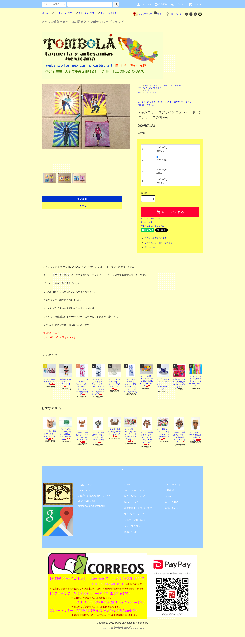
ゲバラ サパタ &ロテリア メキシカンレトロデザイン (164, 85)
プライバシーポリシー (135, 514)
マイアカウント (173, 484)
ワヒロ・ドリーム (151, 93)
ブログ (160, 14)
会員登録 (161, 4)
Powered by (122, 628)
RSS (126, 532)
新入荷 (147, 90)
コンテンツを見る (106, 13)
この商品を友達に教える (153, 238)
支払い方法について (134, 490)
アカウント (144, 4)
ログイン (177, 4)
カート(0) (195, 4)
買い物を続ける (149, 247)
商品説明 (82, 199)
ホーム (45, 13)
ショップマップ (142, 14)
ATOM (134, 532)
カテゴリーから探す (61, 13)
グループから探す (84, 13)
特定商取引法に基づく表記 (152, 226)
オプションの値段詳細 (150, 218)
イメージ (82, 205)
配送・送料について (134, 496)
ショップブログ (132, 526)
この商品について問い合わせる (156, 243)
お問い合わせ (173, 14)
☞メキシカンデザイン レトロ (150, 88)
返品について (147, 222)
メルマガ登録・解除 (134, 520)
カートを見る (171, 502)
